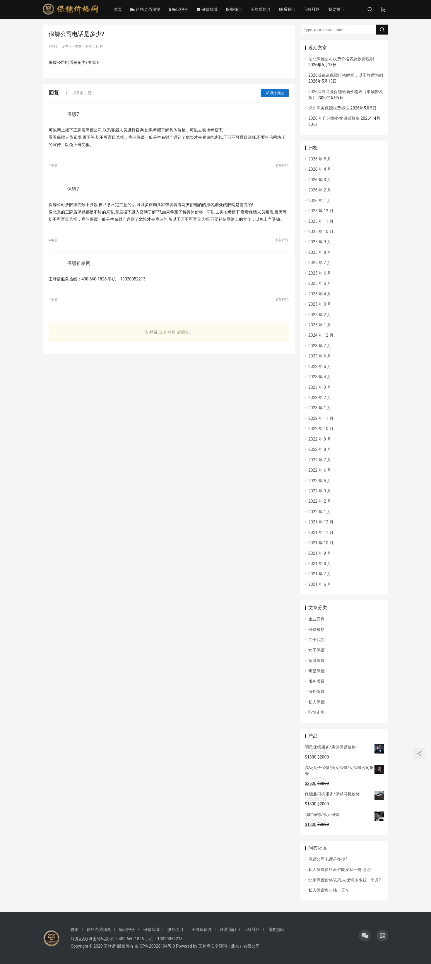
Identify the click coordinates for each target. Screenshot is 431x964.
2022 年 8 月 (319, 449)
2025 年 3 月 (319, 304)
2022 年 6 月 (319, 470)
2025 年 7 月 (319, 262)
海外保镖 (316, 691)
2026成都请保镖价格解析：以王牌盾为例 (345, 75)
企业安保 (316, 619)
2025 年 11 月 (320, 221)
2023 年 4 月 (319, 376)
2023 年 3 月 (319, 387)
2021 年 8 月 (319, 563)
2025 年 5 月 (319, 283)
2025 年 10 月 (320, 231)
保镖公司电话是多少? (327, 859)
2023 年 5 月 (319, 366)
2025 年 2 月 (319, 314)
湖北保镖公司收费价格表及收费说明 (341, 58)
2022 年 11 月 (320, 418)
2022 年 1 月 (319, 511)
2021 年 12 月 (320, 522)
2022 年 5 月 (319, 480)
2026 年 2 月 (319, 190)
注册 (171, 332)
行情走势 (316, 712)
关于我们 (316, 639)
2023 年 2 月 (319, 397)
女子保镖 (316, 650)
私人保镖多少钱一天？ (328, 890)
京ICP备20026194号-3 (154, 946)
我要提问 (337, 9)
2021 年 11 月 (320, 532)
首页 (118, 9)
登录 (153, 332)
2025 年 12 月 (320, 210)
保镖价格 (316, 629)
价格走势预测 (146, 9)
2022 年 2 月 (319, 501)
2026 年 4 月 (319, 169)
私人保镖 (316, 702)
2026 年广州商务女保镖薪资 (334, 118)
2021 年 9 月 (319, 553)
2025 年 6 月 (319, 273)
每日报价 (179, 9)
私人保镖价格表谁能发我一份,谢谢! (340, 869)
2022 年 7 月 (319, 460)
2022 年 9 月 (319, 439)
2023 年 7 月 (319, 345)
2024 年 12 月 (320, 335)
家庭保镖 (316, 660)
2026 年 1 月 (319, 200)
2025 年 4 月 (319, 294)
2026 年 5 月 (319, 159)
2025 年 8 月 (319, 252)
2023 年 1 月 (319, 407)
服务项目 (234, 9)
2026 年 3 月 (319, 179)
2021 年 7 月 (319, 573)
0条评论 (282, 166)
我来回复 (274, 93)
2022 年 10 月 (320, 428)
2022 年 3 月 (319, 491)
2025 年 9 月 (319, 241)
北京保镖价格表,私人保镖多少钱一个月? (344, 880)
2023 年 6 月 (319, 356)
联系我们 (287, 9)
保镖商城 (207, 9)
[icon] (365, 935)
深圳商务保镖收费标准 (328, 108)
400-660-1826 (131, 938)
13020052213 (170, 938)
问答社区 (312, 9)
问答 (99, 46)
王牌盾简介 (261, 9)
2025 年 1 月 (319, 325)
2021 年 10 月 (320, 542)
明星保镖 (316, 671)
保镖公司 (57, 62)
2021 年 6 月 (319, 584)
